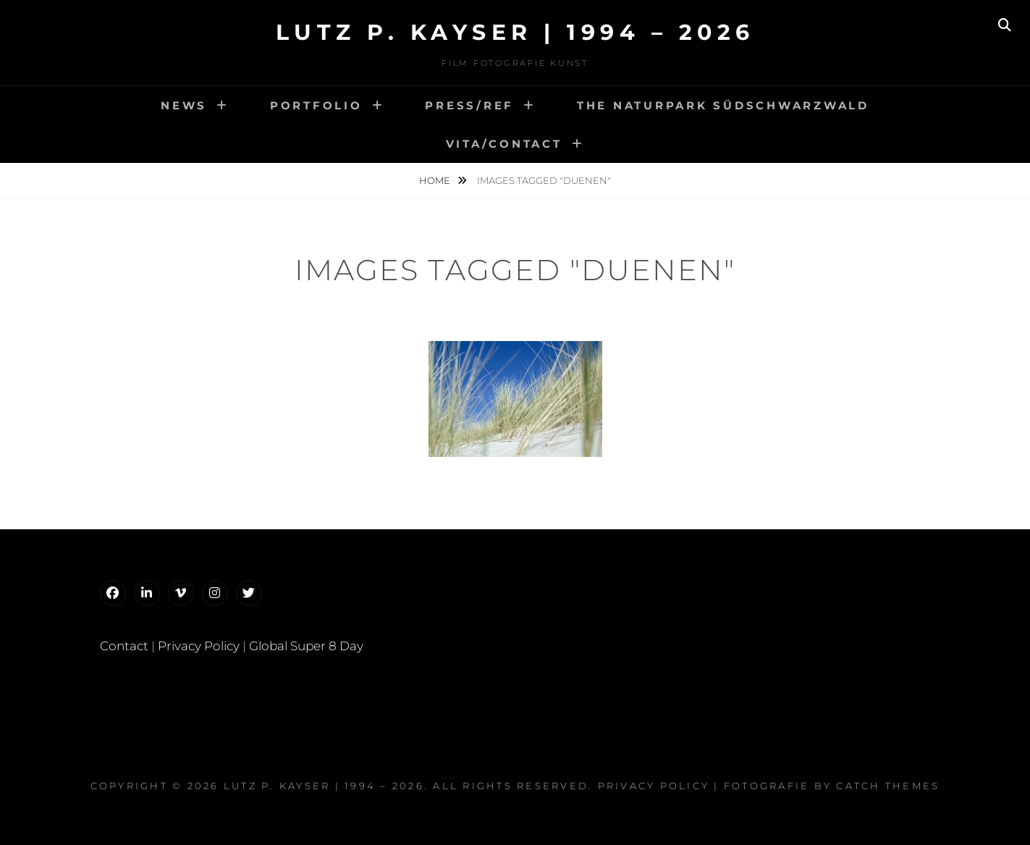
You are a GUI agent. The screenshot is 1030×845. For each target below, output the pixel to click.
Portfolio (316, 105)
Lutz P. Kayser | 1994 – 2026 (515, 32)
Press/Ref (469, 105)
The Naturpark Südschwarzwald (723, 105)
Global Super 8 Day (306, 646)
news (184, 105)
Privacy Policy (199, 646)
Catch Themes (888, 785)
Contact (124, 646)
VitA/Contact (504, 144)
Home (435, 180)
